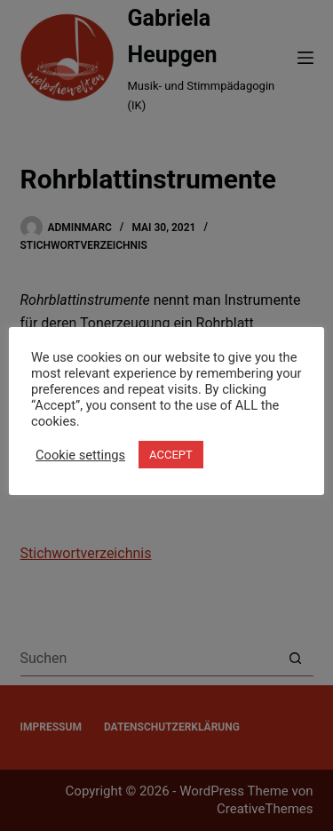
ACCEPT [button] (171, 454)
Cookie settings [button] (80, 455)
